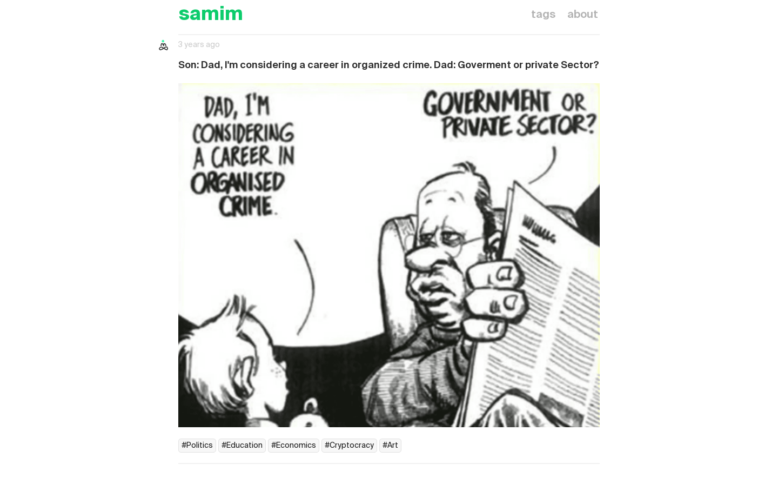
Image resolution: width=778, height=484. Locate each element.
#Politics (197, 445)
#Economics (293, 445)
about (582, 15)
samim (210, 14)
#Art (390, 445)
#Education (242, 445)
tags (543, 15)
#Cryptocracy (349, 445)
